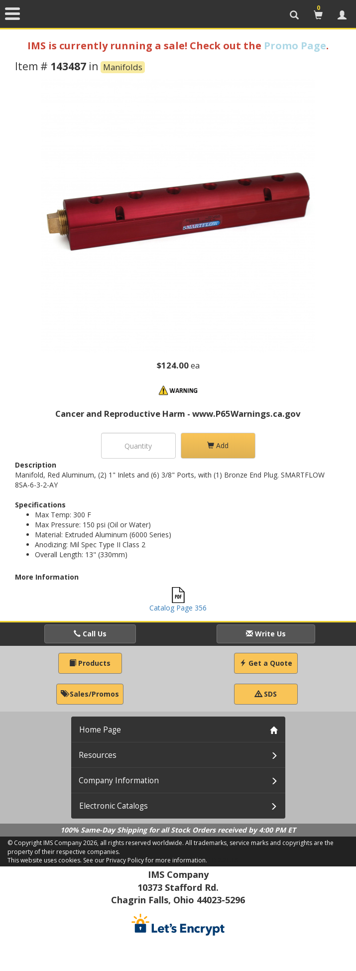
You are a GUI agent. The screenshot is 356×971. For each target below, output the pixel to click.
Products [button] (90, 663)
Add (218, 445)
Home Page (100, 730)
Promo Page (295, 45)
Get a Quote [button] (265, 663)
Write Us (266, 633)
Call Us (90, 633)
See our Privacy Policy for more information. (145, 860)
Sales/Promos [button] (90, 694)
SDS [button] (266, 694)
